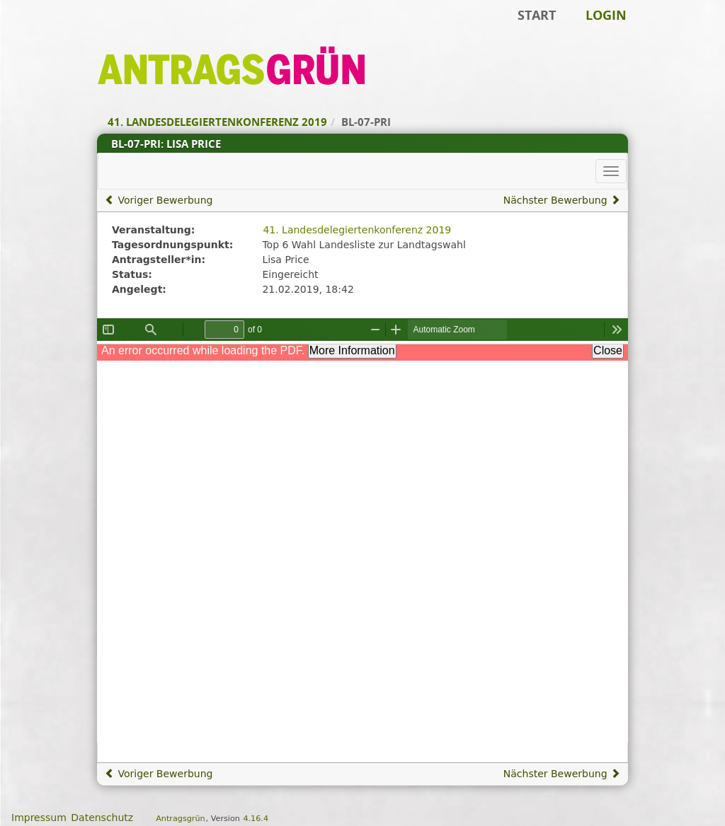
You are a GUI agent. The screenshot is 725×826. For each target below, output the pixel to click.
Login (606, 14)
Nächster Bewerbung (561, 200)
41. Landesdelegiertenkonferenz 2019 (357, 229)
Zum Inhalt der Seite (59, 32)
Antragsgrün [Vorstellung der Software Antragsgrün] (180, 818)
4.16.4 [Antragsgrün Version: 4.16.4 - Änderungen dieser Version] (255, 818)
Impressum (39, 817)
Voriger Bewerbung (158, 200)
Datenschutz (102, 817)
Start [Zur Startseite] (537, 14)
